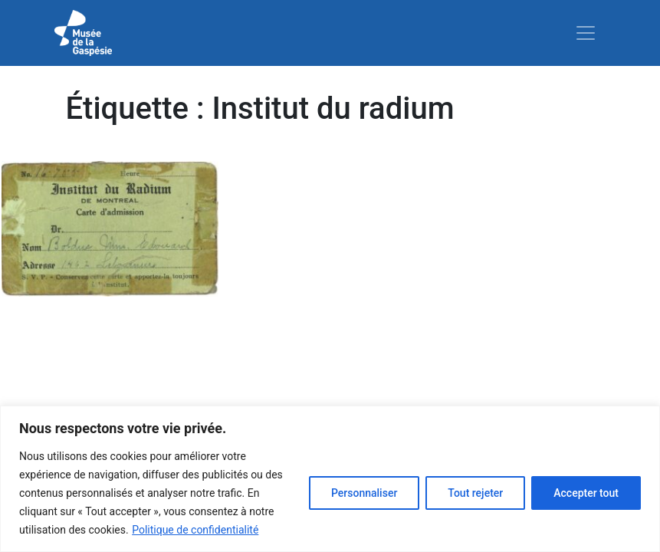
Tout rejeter (475, 493)
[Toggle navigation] (585, 33)
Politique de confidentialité (195, 530)
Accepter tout (586, 493)
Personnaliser (364, 493)
